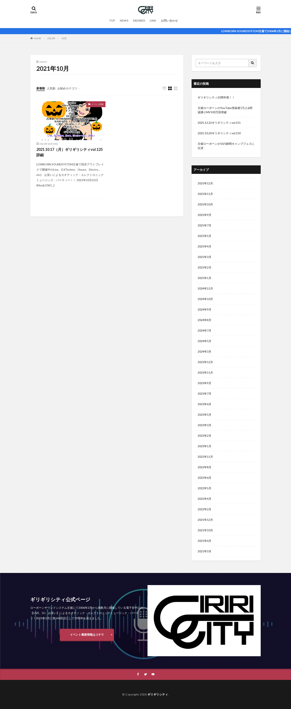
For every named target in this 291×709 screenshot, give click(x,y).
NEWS (124, 20)
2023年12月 (205, 362)
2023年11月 (205, 372)
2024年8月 (204, 320)
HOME (37, 38)
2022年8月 (204, 467)
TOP (112, 20)
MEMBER (139, 20)
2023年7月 (204, 393)
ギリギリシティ (158, 694)
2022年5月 (204, 488)
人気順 (51, 88)
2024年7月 (204, 330)
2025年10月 (205, 204)
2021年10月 (205, 530)
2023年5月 (204, 414)
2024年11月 (205, 288)
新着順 (40, 88)
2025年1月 (204, 278)
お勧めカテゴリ (67, 88)
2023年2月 (204, 435)
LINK (153, 20)
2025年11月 (205, 193)
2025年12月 (205, 183)
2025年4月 (204, 246)
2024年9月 (204, 309)
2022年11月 (205, 456)
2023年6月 (204, 404)
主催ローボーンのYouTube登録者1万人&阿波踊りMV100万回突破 (225, 110)
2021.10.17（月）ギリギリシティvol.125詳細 (69, 152)
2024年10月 (205, 299)
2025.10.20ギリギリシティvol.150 (219, 133)
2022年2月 (204, 509)
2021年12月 (205, 519)
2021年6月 (204, 540)
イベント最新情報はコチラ (87, 634)
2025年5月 (204, 236)
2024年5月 (204, 341)
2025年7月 (204, 225)
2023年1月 (204, 446)
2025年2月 (204, 267)
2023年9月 (204, 383)
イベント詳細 (97, 104)
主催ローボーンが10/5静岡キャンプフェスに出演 (226, 146)
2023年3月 (204, 425)
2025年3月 (204, 257)
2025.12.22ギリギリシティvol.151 (219, 122)
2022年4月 (204, 498)
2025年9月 (204, 215)
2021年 (51, 38)
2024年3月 (204, 351)
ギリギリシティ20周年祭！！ (216, 97)
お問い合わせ (169, 20)
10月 (64, 38)
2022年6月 (204, 477)
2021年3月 (204, 551)
